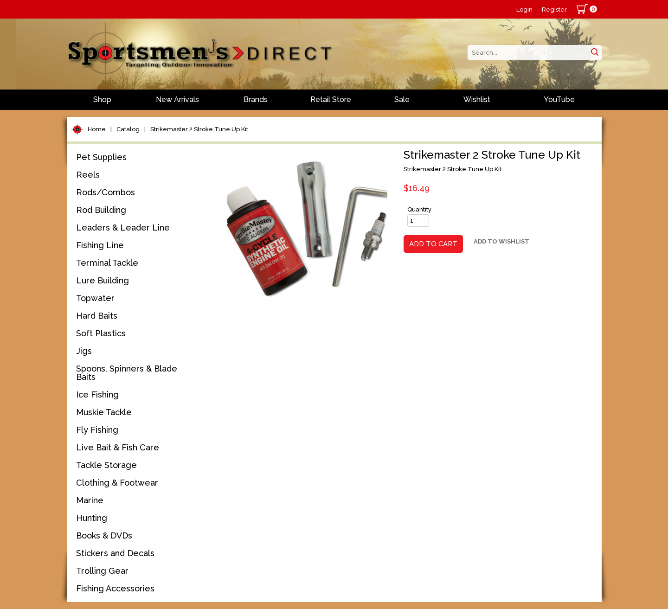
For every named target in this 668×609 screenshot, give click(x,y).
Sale (402, 99)
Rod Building (101, 210)
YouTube (559, 99)
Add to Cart (433, 244)
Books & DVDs (104, 535)
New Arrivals (177, 99)
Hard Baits (96, 316)
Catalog (128, 129)
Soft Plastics (101, 333)
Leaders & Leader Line (123, 227)
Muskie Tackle (104, 412)
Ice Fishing (97, 394)
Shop (102, 99)
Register (554, 9)
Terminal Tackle (107, 263)
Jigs (84, 351)
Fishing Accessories (115, 588)
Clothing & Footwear (117, 482)
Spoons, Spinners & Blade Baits (126, 373)
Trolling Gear (102, 571)
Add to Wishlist (501, 241)
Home (97, 129)
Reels (88, 174)
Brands (256, 99)
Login (524, 9)
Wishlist (476, 99)
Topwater (95, 298)
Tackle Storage (106, 465)
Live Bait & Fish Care (117, 447)
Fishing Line (100, 245)
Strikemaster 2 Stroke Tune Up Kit (199, 129)
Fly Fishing (97, 430)
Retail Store (330, 99)
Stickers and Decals (115, 553)
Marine (89, 500)
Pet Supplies (101, 157)
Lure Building (102, 280)
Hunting (91, 518)
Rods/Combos (105, 192)
